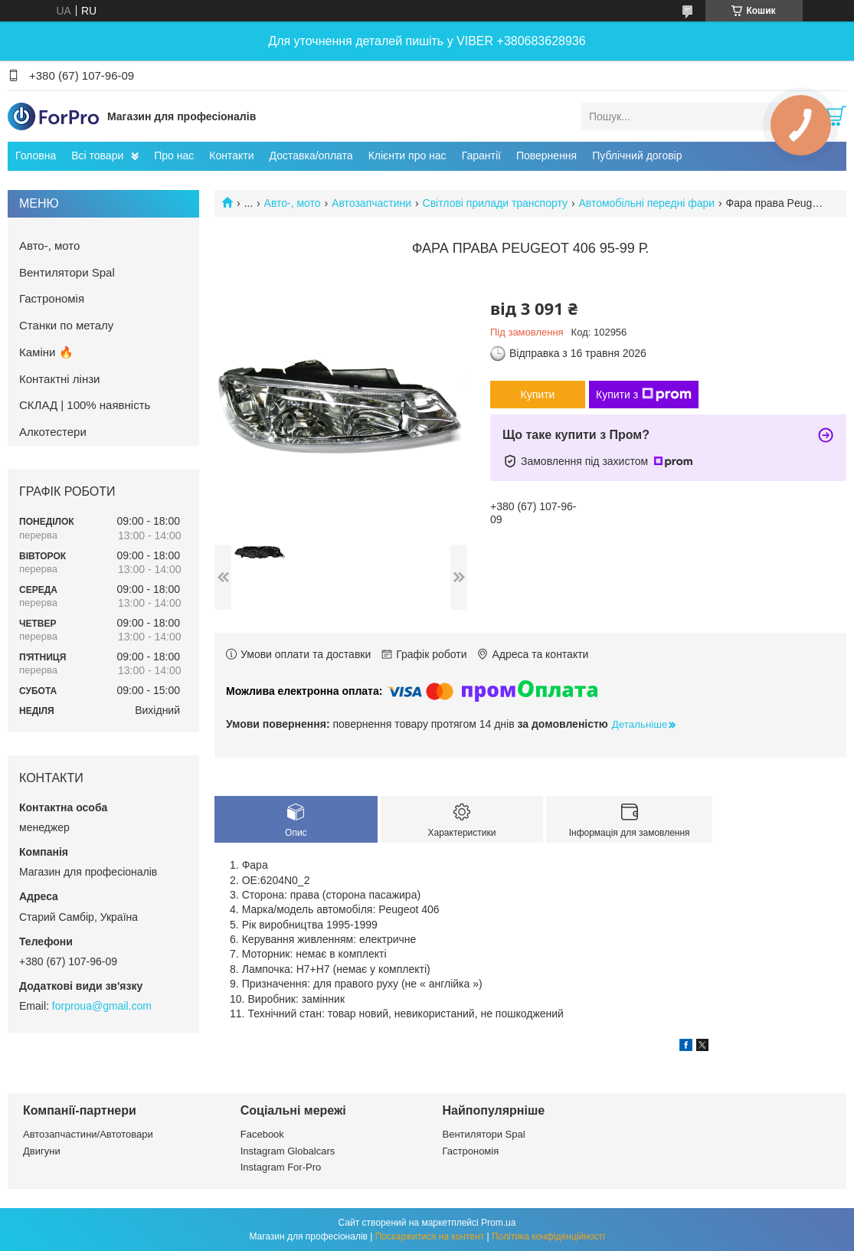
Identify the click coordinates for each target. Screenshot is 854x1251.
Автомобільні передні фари (646, 203)
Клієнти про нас (407, 155)
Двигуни (42, 1151)
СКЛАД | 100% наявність (84, 404)
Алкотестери (53, 431)
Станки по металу (66, 325)
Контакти (231, 155)
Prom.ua (498, 1222)
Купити (538, 394)
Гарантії (481, 155)
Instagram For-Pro (280, 1167)
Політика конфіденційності (548, 1236)
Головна (35, 155)
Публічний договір (637, 155)
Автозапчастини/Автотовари (88, 1134)
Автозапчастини (371, 203)
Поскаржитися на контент (429, 1236)
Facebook (262, 1134)
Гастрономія (51, 298)
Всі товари (97, 155)
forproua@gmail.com (102, 1006)
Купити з (644, 394)
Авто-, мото (292, 203)
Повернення (546, 155)
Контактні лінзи (59, 378)
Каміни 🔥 (46, 352)
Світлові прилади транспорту (495, 203)
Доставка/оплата (311, 155)
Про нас (174, 155)
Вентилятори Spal (67, 272)
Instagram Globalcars (287, 1151)
